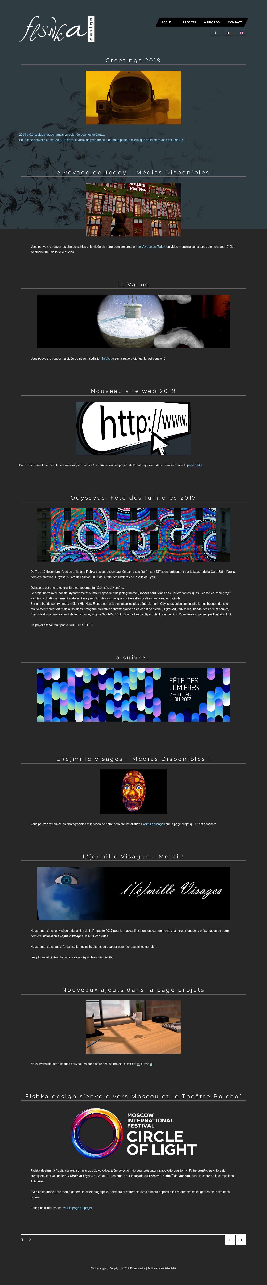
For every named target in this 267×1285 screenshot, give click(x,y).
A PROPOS (212, 22)
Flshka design (98, 1268)
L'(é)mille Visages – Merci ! (133, 856)
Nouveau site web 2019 (133, 391)
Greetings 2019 (134, 60)
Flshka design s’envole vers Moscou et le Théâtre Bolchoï (133, 1096)
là (151, 1063)
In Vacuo (133, 284)
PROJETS (189, 22)
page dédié (194, 465)
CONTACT (235, 22)
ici (138, 1063)
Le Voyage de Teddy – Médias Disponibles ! (133, 172)
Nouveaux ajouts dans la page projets (133, 989)
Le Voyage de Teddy (151, 246)
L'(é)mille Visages (153, 824)
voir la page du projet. (78, 1208)
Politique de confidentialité (162, 1268)
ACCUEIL (167, 22)
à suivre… (133, 657)
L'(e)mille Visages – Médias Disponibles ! (133, 758)
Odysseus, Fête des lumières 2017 (133, 497)
